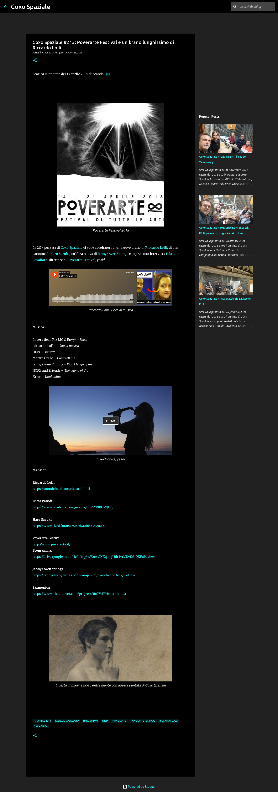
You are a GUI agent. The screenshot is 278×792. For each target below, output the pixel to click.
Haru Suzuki (59, 254)
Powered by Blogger (139, 786)
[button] (35, 60)
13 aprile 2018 (42, 720)
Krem (105, 720)
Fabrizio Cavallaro (67, 720)
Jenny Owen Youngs (113, 254)
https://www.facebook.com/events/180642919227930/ (73, 507)
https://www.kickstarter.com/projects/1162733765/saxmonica (79, 594)
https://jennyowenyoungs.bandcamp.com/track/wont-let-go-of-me (84, 575)
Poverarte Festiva (80, 260)
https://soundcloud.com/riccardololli (61, 489)
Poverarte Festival (143, 720)
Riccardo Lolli (156, 247)
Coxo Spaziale (30, 6)
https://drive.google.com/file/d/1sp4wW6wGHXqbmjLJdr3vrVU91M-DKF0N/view (94, 557)
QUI (107, 74)
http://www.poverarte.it (51, 544)
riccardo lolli (169, 720)
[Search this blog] (254, 6)
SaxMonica (41, 726)
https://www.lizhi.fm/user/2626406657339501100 (70, 526)
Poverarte (119, 720)
